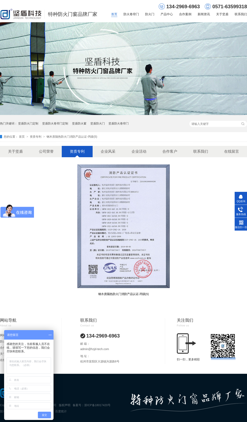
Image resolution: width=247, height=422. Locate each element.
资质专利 (36, 136)
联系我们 (241, 14)
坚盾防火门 (97, 123)
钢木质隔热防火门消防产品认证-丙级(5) (72, 136)
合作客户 (169, 151)
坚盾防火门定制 (28, 123)
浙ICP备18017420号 (97, 405)
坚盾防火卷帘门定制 (55, 123)
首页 (114, 14)
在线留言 (231, 151)
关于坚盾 (222, 14)
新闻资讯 (204, 14)
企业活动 (139, 151)
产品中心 (167, 14)
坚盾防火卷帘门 (118, 123)
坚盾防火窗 (79, 123)
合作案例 (185, 14)
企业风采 (108, 151)
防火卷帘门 (131, 14)
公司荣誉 (46, 151)
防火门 (149, 14)
